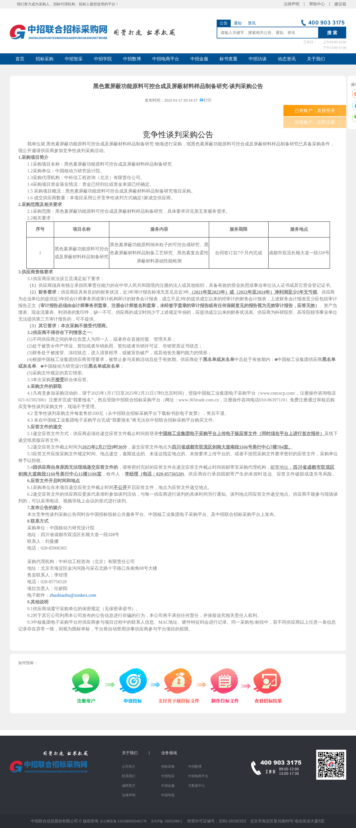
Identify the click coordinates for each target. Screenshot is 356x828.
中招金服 (199, 58)
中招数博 (132, 58)
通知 (238, 23)
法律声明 (128, 795)
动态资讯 (287, 58)
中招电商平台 (165, 58)
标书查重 (228, 58)
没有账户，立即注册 (315, 122)
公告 (224, 23)
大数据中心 (196, 786)
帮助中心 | (319, 4)
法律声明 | (296, 4)
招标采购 (45, 58)
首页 (19, 58)
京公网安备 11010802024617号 (123, 821)
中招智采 (74, 58)
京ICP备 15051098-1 (166, 821)
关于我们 (316, 58)
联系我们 (128, 776)
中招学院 (103, 58)
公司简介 (128, 766)
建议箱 (338, 4)
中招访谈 (258, 58)
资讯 (252, 23)
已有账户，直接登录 (315, 110)
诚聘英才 (128, 786)
